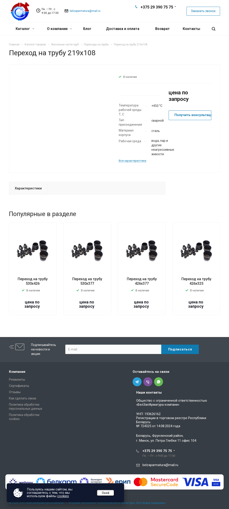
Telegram (149, 14)
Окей (105, 493)
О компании (59, 29)
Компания (17, 372)
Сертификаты (19, 386)
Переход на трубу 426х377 (142, 281)
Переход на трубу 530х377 (87, 281)
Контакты (191, 29)
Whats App (163, 14)
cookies (63, 496)
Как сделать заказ (22, 398)
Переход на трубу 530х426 (33, 281)
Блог (87, 29)
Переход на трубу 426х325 (196, 281)
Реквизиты (17, 379)
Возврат (162, 29)
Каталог (25, 29)
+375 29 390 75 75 (156, 7)
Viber (156, 14)
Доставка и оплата (122, 29)
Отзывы (15, 392)
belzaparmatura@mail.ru (85, 11)
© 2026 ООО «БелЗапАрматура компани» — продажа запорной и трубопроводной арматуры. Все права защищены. (87, 503)
